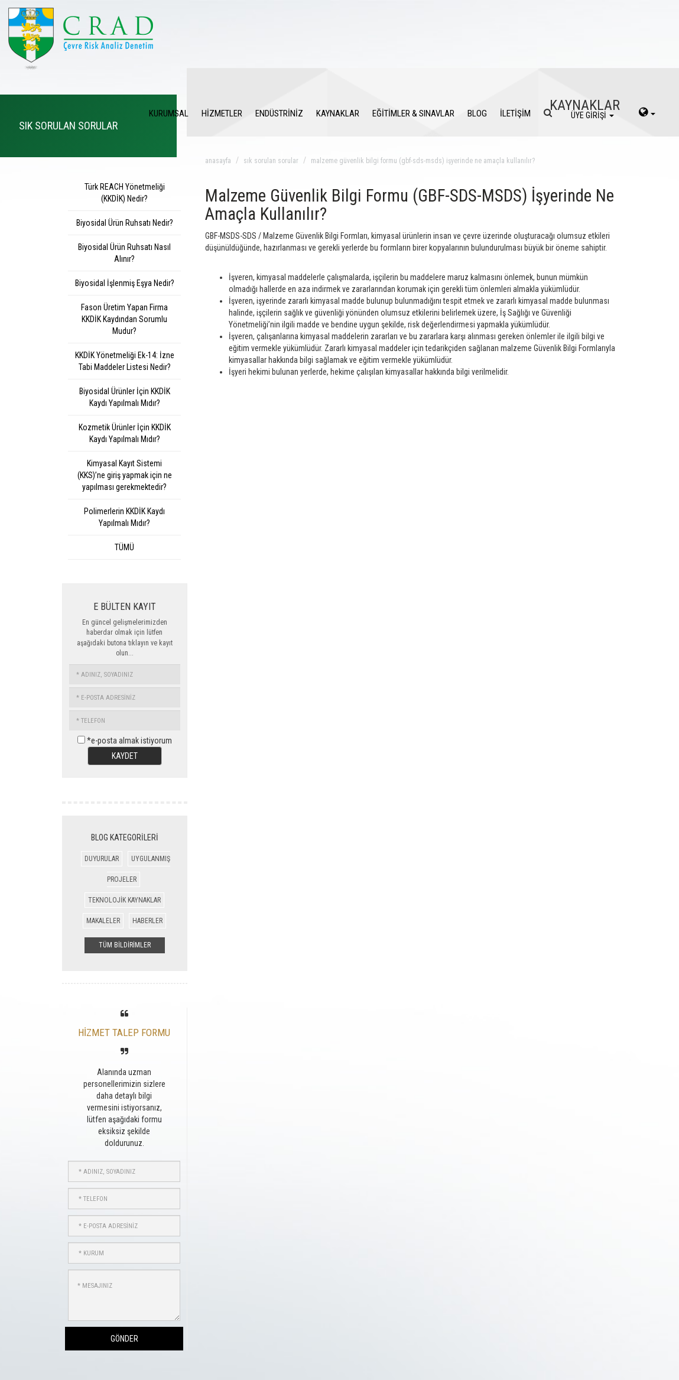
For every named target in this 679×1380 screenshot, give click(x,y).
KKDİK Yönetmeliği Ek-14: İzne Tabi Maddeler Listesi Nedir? (124, 361)
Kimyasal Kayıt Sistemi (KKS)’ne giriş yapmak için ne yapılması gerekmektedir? (124, 475)
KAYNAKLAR (337, 113)
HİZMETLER (222, 113)
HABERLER (147, 921)
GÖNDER (124, 1338)
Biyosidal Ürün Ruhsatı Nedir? (124, 223)
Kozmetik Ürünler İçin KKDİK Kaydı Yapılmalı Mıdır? (125, 433)
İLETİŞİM (515, 113)
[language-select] (647, 113)
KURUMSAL (169, 113)
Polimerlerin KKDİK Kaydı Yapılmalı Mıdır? (124, 517)
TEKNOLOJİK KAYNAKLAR (124, 900)
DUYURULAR (102, 859)
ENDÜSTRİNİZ (279, 113)
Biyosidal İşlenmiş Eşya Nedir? (124, 283)
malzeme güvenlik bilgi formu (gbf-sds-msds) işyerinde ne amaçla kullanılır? (423, 161)
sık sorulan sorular (270, 161)
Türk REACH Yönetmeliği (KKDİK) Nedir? (125, 192)
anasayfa (218, 161)
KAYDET (125, 756)
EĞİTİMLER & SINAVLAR (413, 113)
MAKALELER (103, 921)
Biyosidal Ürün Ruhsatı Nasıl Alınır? (124, 253)
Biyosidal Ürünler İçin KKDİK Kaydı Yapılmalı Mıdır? (124, 397)
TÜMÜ (124, 547)
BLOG (477, 113)
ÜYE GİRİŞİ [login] (592, 115)
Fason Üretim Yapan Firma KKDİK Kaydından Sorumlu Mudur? (124, 319)
